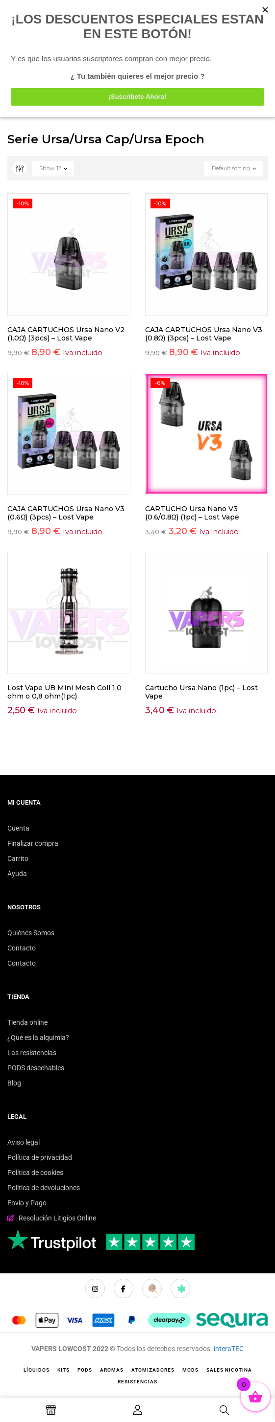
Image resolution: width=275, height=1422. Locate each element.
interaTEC (229, 1349)
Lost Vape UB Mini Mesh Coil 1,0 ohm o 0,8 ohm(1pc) (64, 691)
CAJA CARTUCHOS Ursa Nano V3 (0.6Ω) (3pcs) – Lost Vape (66, 512)
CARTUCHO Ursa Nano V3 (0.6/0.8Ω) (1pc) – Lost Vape (192, 512)
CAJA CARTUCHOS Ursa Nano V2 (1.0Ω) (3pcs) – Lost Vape (66, 333)
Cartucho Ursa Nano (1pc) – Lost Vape (201, 691)
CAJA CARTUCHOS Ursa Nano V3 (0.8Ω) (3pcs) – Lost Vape (203, 333)
